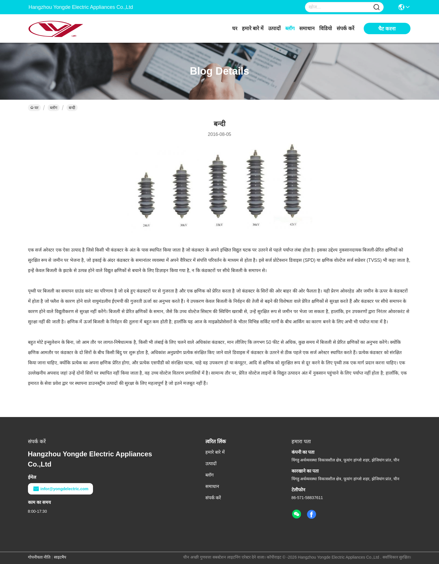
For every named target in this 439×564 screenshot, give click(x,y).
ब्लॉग (290, 28)
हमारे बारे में (253, 28)
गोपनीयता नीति (39, 557)
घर (234, 28)
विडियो (325, 28)
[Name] (376, 7)
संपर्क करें (345, 28)
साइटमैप (60, 557)
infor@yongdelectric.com (60, 489)
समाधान (307, 28)
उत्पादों (274, 28)
